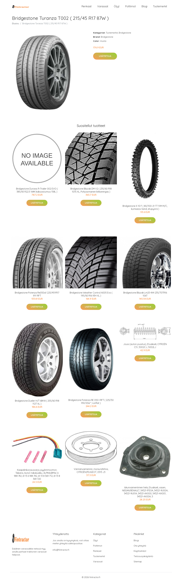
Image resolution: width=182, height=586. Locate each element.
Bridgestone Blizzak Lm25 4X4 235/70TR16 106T (145, 298)
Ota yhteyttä (140, 549)
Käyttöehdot (140, 554)
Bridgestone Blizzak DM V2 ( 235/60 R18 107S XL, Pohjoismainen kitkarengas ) (91, 194)
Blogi (144, 8)
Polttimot (130, 8)
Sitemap (138, 565)
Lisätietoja (105, 60)
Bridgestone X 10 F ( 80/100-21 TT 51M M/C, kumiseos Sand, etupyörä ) (145, 211)
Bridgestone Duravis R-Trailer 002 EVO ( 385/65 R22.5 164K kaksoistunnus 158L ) (37, 194)
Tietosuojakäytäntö (143, 560)
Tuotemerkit (160, 8)
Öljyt (116, 8)
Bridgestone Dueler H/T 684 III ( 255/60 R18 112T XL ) (37, 406)
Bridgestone (125, 36)
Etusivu (15, 27)
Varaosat (102, 8)
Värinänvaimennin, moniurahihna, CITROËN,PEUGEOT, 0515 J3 (91, 474)
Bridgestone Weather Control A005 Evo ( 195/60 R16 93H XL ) (91, 298)
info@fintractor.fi (61, 553)
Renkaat (86, 8)
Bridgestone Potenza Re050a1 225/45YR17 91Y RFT (37, 298)
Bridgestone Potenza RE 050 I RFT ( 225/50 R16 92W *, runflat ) (91, 405)
